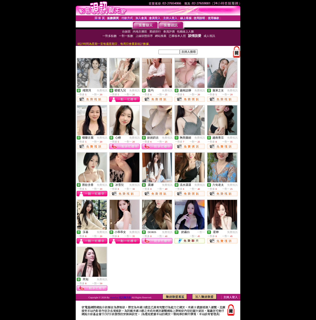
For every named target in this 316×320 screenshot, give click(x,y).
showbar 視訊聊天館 (121, 297)
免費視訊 (102, 90)
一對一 (201, 232)
